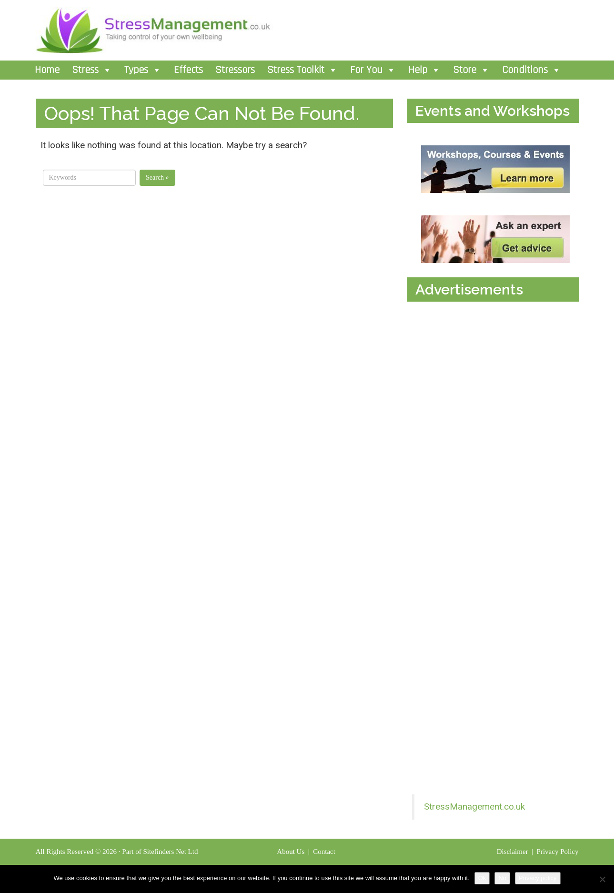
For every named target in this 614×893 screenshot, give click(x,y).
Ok (482, 878)
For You (373, 70)
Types (142, 70)
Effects (188, 70)
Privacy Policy (558, 851)
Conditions (531, 70)
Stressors (235, 70)
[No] (602, 879)
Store (471, 70)
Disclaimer (513, 851)
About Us (290, 851)
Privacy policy (537, 878)
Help (424, 70)
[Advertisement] (479, 397)
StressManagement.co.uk (474, 806)
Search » (157, 177)
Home (47, 70)
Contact (325, 851)
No (502, 878)
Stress (92, 70)
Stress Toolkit (302, 70)
